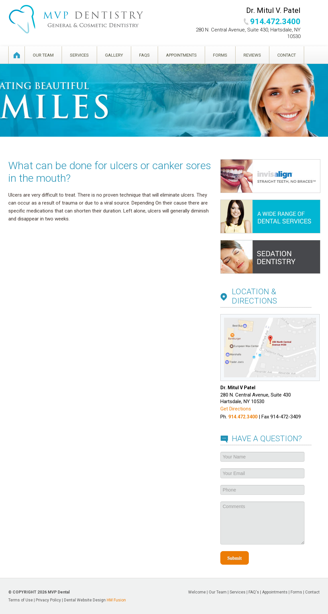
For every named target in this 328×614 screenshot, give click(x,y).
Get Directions (235, 409)
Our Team (43, 55)
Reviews (252, 55)
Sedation (270, 257)
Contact (286, 55)
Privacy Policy (48, 600)
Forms (220, 55)
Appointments (181, 55)
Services (79, 55)
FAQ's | (255, 592)
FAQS (144, 55)
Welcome (16, 55)
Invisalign (270, 176)
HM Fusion (116, 600)
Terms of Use (20, 600)
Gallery (114, 55)
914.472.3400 (275, 21)
